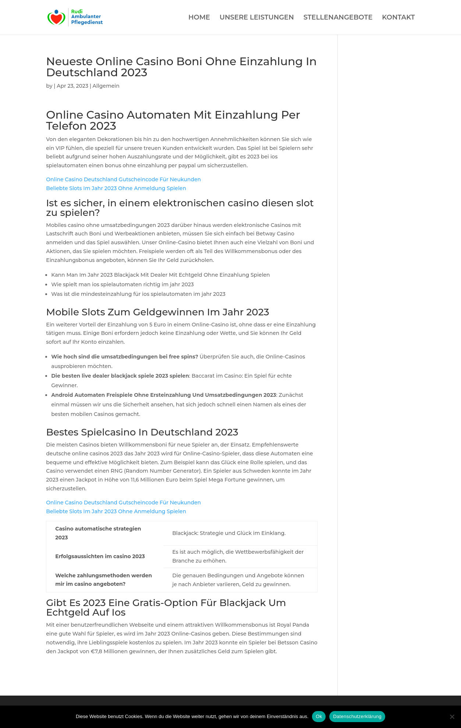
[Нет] (451, 716)
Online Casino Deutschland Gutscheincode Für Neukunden (123, 179)
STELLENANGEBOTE (338, 18)
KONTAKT (398, 18)
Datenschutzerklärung (357, 716)
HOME (199, 18)
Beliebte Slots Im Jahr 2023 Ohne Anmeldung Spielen (116, 188)
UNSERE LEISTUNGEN (257, 18)
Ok (319, 716)
